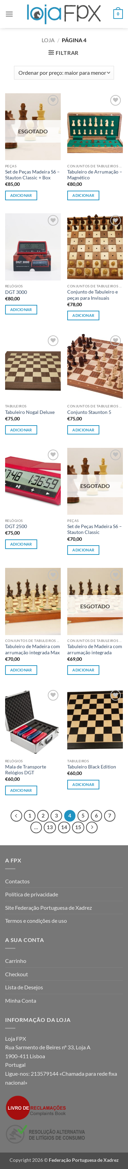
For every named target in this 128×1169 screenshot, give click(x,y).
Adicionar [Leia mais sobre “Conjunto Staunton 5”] (83, 430)
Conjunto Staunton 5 (89, 412)
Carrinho (15, 960)
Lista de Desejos (24, 987)
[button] (9, 13)
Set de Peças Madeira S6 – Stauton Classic (94, 529)
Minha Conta (20, 1000)
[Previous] (16, 816)
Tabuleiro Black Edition (91, 767)
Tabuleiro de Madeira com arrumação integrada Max (32, 649)
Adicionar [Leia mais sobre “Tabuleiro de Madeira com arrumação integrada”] (83, 670)
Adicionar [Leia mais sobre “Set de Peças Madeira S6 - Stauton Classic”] (83, 550)
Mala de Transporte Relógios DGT (25, 770)
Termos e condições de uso (36, 920)
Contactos (17, 881)
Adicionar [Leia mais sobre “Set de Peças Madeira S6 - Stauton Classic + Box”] (21, 195)
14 (64, 827)
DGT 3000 (16, 292)
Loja (48, 40)
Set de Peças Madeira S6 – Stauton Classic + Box (32, 175)
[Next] (92, 827)
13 (50, 827)
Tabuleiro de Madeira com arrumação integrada (94, 649)
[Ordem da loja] (64, 73)
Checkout (16, 974)
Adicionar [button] (83, 195)
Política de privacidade (31, 894)
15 (78, 827)
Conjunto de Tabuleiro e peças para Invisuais (92, 295)
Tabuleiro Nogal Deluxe (30, 412)
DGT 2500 (16, 526)
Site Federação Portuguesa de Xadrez (48, 907)
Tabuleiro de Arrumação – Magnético (94, 175)
